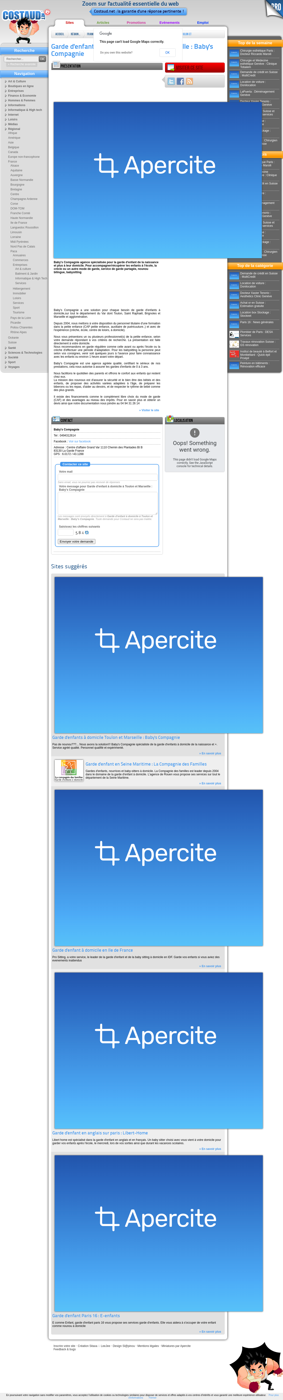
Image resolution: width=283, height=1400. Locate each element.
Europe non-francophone (24, 156)
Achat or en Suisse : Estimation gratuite (247, 304)
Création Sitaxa (87, 1346)
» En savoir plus (210, 753)
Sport (16, 307)
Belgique (13, 147)
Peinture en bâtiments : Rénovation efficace (249, 364)
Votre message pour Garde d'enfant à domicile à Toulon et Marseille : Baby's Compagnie (105, 488)
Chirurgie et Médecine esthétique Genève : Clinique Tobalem (253, 64)
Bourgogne (17, 184)
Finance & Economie (22, 95)
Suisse (12, 342)
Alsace (14, 165)
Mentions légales (148, 1346)
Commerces (20, 260)
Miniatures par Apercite (176, 1346)
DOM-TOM (17, 208)
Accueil (59, 34)
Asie (11, 142)
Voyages (14, 367)
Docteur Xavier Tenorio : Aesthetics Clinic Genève (250, 294)
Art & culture (23, 269)
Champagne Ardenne (23, 199)
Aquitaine (16, 170)
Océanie (13, 337)
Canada (13, 152)
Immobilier (19, 293)
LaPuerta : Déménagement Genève (251, 93)
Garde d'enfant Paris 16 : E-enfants (86, 1316)
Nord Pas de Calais (22, 246)
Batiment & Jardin (26, 273)
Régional (75, 34)
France (91, 34)
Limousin (16, 232)
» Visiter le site (149, 410)
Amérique (14, 137)
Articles (103, 23)
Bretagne (16, 189)
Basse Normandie (21, 180)
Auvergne (16, 175)
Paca (13, 251)
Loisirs (12, 119)
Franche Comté (20, 213)
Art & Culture (17, 81)
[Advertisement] (70, 85)
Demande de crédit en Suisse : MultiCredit (253, 73)
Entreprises (16, 91)
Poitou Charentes (21, 327)
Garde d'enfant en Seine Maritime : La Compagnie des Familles (146, 764)
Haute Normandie (21, 218)
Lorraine (15, 237)
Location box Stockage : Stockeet (250, 314)
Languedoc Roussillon (24, 227)
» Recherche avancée (22, 64)
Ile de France (18, 222)
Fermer (152, 1397)
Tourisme (18, 312)
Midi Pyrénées (19, 241)
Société (13, 357)
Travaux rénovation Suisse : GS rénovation (252, 343)
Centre (14, 194)
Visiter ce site (185, 68)
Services (20, 283)
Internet (13, 114)
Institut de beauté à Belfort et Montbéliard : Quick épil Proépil (253, 355)
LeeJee (105, 1346)
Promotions (136, 23)
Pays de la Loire (20, 318)
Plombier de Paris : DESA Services (251, 333)
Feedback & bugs (65, 1349)
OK (167, 52)
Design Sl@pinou (124, 1346)
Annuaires (19, 255)
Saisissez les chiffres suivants (79, 526)
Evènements (170, 23)
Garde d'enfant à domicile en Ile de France (92, 950)
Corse (14, 203)
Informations (16, 105)
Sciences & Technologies (25, 352)
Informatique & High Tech (31, 278)
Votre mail (66, 471)
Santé (12, 348)
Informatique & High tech (25, 110)
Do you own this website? (116, 52)
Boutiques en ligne (21, 86)
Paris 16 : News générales (251, 322)
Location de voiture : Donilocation (247, 83)
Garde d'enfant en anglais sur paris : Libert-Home (100, 1133)
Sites (70, 23)
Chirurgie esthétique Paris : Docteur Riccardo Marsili (252, 52)
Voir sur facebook (80, 441)
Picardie (15, 322)
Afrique (12, 133)
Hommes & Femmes (21, 100)
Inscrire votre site (64, 1346)
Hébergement (21, 288)
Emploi (203, 23)
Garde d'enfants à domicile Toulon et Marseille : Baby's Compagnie (116, 738)
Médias (13, 124)
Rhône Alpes (18, 332)
